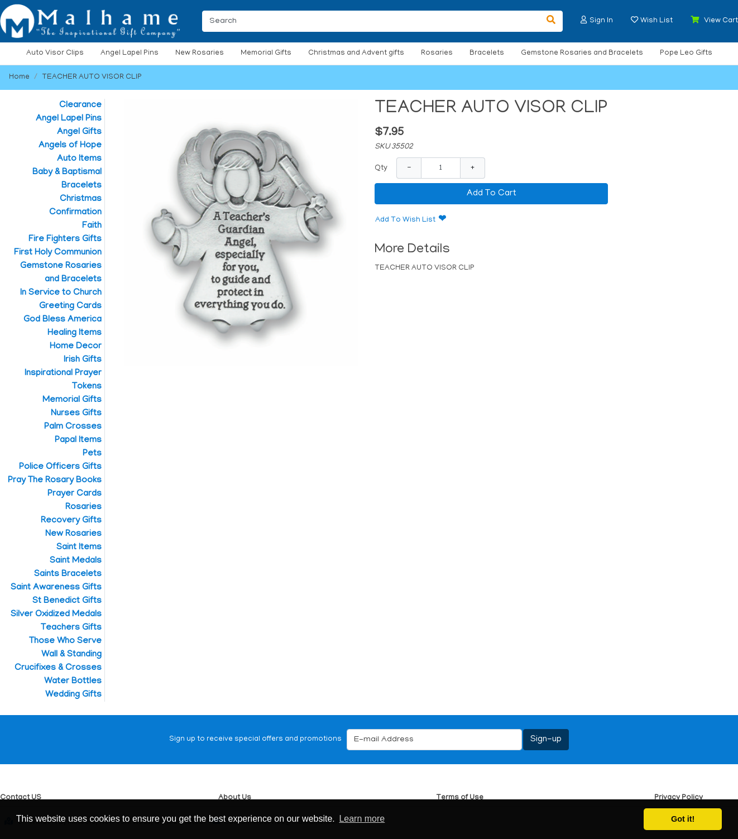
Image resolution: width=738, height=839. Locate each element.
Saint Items (79, 548)
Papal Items (78, 440)
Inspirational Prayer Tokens (63, 380)
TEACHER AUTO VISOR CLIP (92, 77)
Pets (92, 454)
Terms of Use (459, 798)
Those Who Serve (65, 641)
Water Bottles (73, 682)
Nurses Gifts (76, 414)
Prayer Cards (74, 494)
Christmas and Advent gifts (356, 53)
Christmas (81, 199)
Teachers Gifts (71, 628)
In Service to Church (61, 293)
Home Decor (76, 347)
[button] (584, 19)
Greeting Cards (70, 306)
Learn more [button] (362, 818)
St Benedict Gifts (67, 601)
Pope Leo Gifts (686, 53)
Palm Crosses (73, 427)
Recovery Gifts (71, 521)
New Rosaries (199, 53)
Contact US (20, 798)
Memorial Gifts (266, 53)
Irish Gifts (83, 360)
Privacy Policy (678, 798)
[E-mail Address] (434, 739)
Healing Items (74, 333)
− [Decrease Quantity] (409, 168)
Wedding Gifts (73, 695)
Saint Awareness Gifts (56, 588)
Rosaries (437, 53)
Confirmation (75, 213)
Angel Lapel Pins (129, 53)
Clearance (80, 105)
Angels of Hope (70, 146)
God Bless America (62, 320)
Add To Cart (491, 194)
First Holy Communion (58, 253)
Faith (92, 226)
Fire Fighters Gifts (65, 239)
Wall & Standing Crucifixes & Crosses (58, 661)
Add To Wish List (405, 220)
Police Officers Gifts (60, 467)
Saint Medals (76, 561)
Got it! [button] (682, 818)
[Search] (371, 21)
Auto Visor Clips (55, 53)
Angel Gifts (79, 132)
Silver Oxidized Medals (56, 615)
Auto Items (79, 159)
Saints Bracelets (68, 574)
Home (19, 77)
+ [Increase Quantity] (473, 168)
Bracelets (486, 53)
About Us (234, 798)
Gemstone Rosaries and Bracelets (582, 53)
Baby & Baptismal (67, 172)
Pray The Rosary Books (55, 481)
